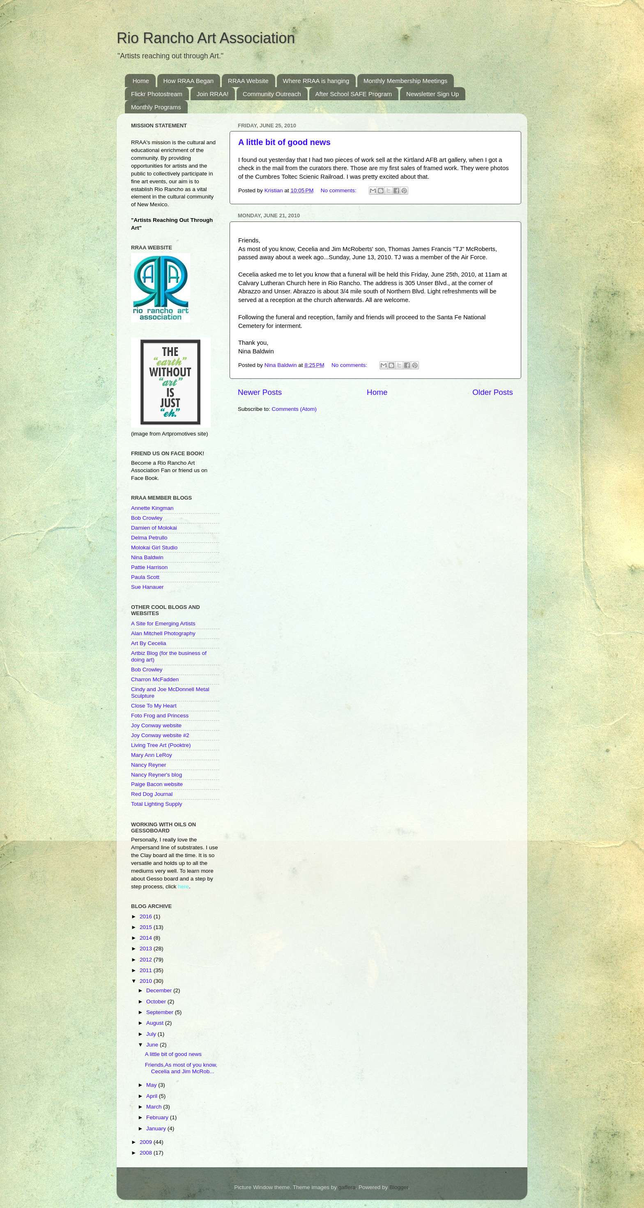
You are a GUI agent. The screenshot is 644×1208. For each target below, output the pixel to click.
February (158, 1117)
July (152, 1034)
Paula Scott (145, 577)
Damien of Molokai (154, 528)
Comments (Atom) (294, 409)
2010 (147, 981)
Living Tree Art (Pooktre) (161, 745)
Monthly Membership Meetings (405, 80)
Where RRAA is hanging (316, 80)
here (183, 886)
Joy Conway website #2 (160, 735)
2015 (147, 927)
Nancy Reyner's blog (156, 775)
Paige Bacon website (157, 784)
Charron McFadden (155, 679)
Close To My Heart (154, 706)
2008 (147, 1153)
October (157, 1001)
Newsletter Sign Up (432, 93)
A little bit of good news (284, 142)
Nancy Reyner (148, 765)
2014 (147, 938)
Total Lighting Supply (156, 804)
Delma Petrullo (149, 538)
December (159, 990)
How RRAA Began (188, 80)
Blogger (398, 1187)
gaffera (347, 1187)
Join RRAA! (213, 93)
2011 (147, 970)
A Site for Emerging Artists (163, 623)
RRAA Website (248, 80)
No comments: (339, 190)
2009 (147, 1142)
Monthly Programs (156, 107)
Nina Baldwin (147, 557)
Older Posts (492, 392)
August (155, 1023)
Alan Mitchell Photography (163, 633)
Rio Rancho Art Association (206, 38)
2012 (147, 960)
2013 (147, 948)
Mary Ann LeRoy (151, 755)
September (160, 1012)
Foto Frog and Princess (160, 715)
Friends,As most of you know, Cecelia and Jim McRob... (181, 1068)
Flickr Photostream (156, 93)
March (154, 1107)
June (153, 1045)
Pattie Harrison (149, 567)
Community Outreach (272, 93)
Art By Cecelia (148, 643)
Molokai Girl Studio (154, 547)
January (157, 1128)
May (152, 1085)
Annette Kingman (152, 508)
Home (141, 80)
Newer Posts (260, 392)
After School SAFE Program (353, 93)
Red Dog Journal (151, 794)
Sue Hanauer (147, 587)
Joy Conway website (156, 725)
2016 (147, 916)
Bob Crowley (147, 518)
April (152, 1096)
